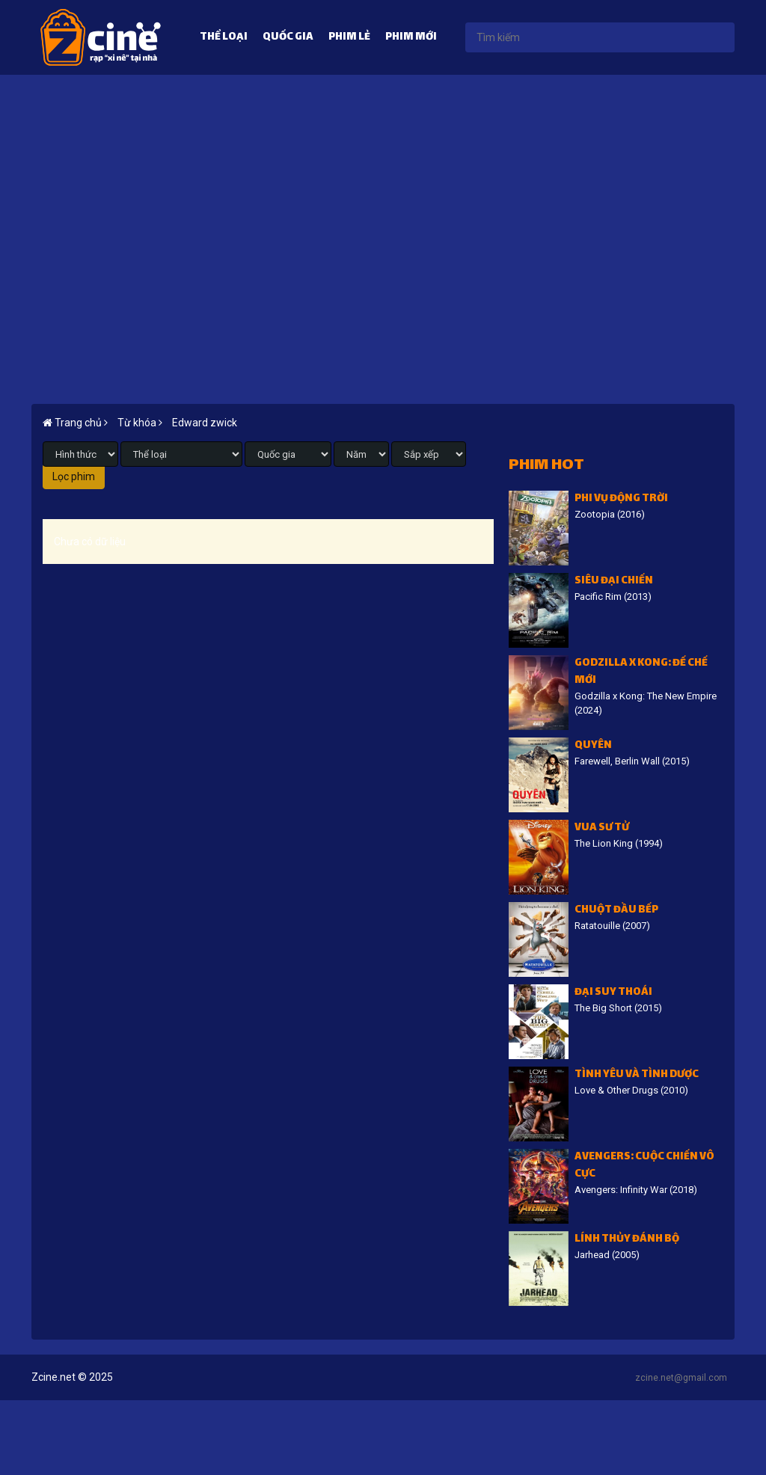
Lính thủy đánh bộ (626, 1239)
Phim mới (411, 37)
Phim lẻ (349, 37)
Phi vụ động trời (621, 499)
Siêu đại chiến (613, 581)
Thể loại (224, 37)
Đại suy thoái (613, 993)
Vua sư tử (601, 828)
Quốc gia (288, 37)
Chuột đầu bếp (616, 910)
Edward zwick (204, 423)
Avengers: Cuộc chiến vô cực (644, 1166)
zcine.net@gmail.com (681, 1378)
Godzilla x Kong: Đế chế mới (641, 672)
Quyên (593, 746)
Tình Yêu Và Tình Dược (636, 1075)
